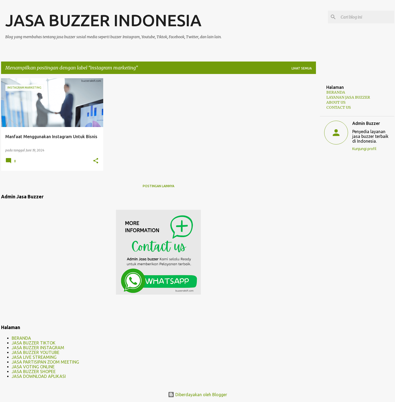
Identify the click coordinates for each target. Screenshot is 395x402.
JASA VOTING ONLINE (33, 366)
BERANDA (21, 338)
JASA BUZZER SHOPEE (34, 371)
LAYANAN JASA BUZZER (348, 97)
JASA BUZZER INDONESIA (103, 20)
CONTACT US (338, 107)
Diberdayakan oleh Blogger (197, 394)
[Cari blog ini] (366, 17)
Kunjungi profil (364, 149)
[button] (96, 161)
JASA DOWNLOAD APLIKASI (39, 376)
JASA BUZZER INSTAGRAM (38, 347)
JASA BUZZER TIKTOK (33, 342)
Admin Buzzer (366, 123)
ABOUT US (336, 102)
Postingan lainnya (158, 186)
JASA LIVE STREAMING (34, 357)
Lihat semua (302, 68)
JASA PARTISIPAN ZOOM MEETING (45, 362)
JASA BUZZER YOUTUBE (35, 352)
